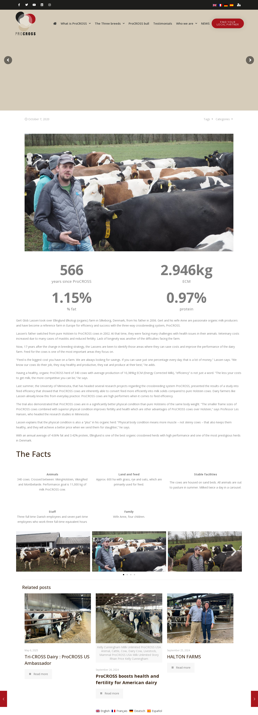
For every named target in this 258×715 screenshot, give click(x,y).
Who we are (186, 23)
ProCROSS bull (139, 23)
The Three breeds (110, 23)
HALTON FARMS (184, 656)
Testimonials (162, 23)
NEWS (205, 23)
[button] (24, 551)
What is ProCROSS (76, 23)
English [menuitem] (105, 711)
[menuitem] (214, 4)
